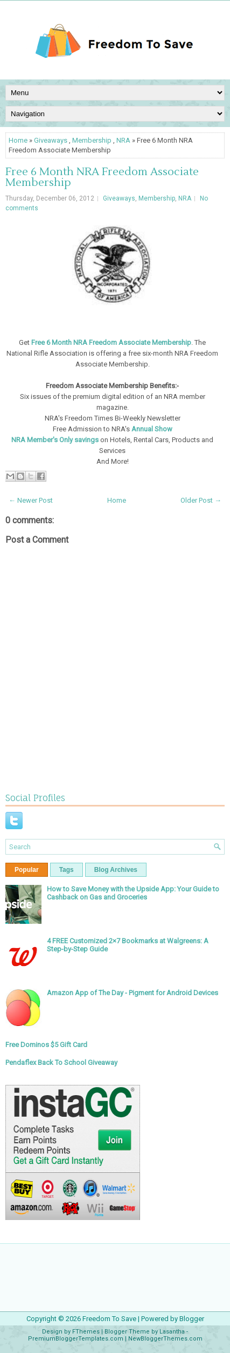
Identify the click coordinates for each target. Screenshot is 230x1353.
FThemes (86, 1331)
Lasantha (172, 1331)
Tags (66, 870)
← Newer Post (31, 500)
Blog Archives (115, 870)
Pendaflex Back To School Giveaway (61, 1062)
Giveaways (50, 140)
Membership (91, 140)
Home (18, 140)
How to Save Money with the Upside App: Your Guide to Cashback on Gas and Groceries (133, 893)
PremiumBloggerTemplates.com (75, 1338)
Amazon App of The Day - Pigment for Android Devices (132, 993)
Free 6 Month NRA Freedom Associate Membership (102, 177)
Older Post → (200, 500)
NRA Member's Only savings (55, 440)
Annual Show (151, 429)
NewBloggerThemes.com (165, 1338)
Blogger (191, 1319)
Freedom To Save (109, 1319)
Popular (27, 870)
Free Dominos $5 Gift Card (46, 1045)
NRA (123, 140)
